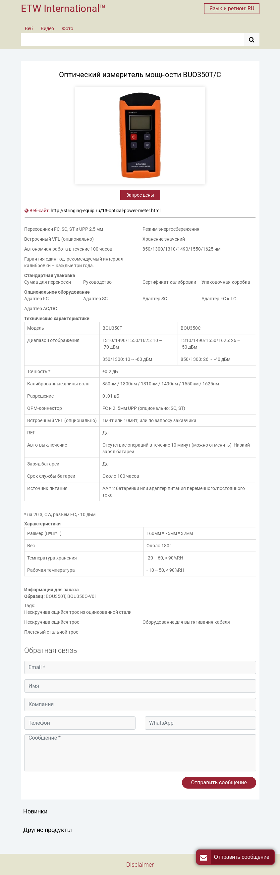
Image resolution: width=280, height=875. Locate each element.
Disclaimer (140, 864)
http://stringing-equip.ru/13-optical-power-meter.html (105, 210)
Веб (29, 28)
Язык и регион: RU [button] (231, 8)
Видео (47, 28)
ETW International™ (63, 8)
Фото (67, 28)
